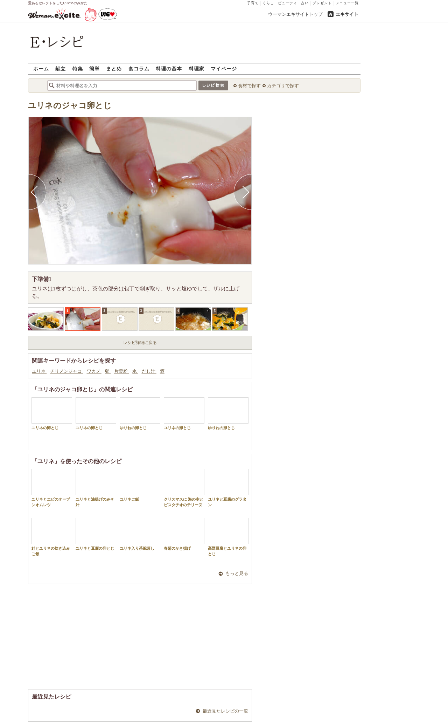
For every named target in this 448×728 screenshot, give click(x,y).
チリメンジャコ (66, 371)
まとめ (114, 68)
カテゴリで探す (283, 85)
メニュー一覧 (347, 3)
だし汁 (149, 371)
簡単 (94, 68)
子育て (253, 3)
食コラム (138, 68)
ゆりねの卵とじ (140, 413)
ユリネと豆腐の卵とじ (96, 534)
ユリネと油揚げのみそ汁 (96, 488)
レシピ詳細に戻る (140, 342)
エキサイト (347, 14)
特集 (77, 68)
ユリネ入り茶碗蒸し (140, 534)
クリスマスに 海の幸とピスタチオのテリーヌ (184, 488)
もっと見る (236, 573)
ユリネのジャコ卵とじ (70, 105)
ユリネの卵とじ (51, 413)
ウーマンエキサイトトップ (295, 14)
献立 (60, 68)
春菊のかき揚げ (184, 534)
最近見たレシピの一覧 (225, 711)
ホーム (41, 68)
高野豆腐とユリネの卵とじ (228, 537)
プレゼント (322, 3)
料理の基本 (169, 68)
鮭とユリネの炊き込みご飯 (51, 537)
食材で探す (249, 85)
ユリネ (39, 371)
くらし (268, 3)
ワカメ (94, 371)
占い (305, 3)
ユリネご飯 (140, 485)
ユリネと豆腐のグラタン (228, 488)
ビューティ (287, 3)
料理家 (196, 68)
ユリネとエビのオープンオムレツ (51, 488)
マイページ (224, 68)
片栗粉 (121, 371)
